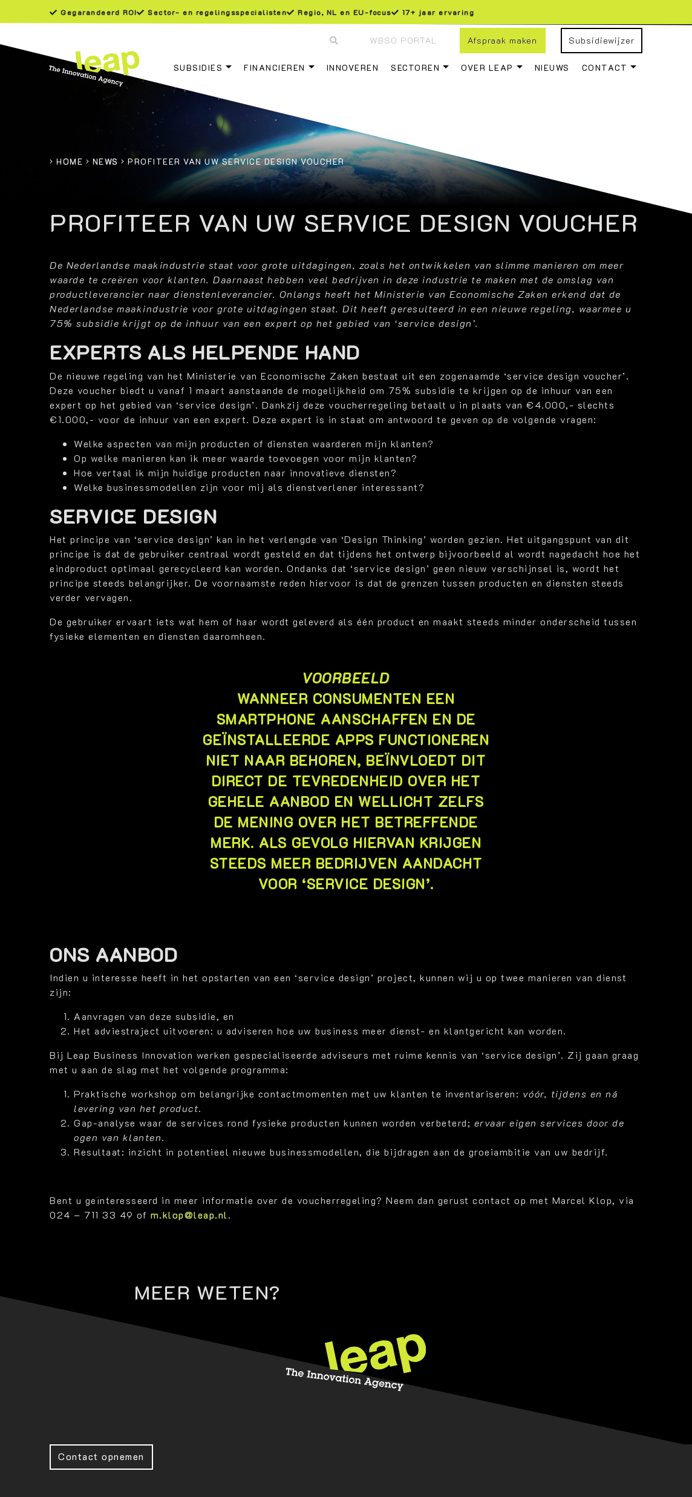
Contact (605, 67)
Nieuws (552, 67)
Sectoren (415, 67)
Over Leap (487, 67)
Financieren (274, 67)
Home (69, 161)
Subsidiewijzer (602, 40)
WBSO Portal (403, 40)
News (106, 161)
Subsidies (198, 67)
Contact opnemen (101, 1456)
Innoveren (353, 67)
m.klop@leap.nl (189, 1214)
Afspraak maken (502, 40)
